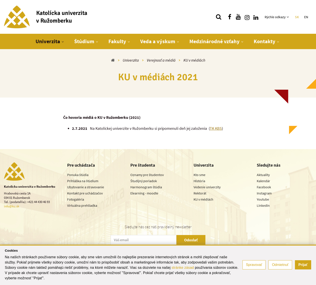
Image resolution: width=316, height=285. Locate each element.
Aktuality (263, 175)
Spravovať (254, 265)
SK (297, 17)
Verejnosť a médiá (161, 60)
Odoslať (191, 239)
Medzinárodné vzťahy (214, 41)
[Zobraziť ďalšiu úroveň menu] (288, 17)
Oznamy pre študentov (147, 175)
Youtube (263, 199)
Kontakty (264, 41)
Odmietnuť (280, 265)
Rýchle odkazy (275, 17)
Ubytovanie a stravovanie (85, 187)
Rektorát (200, 193)
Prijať (303, 265)
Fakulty (117, 41)
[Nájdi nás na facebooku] (229, 16)
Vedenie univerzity (207, 187)
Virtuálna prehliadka (82, 205)
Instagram (264, 193)
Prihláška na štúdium (82, 181)
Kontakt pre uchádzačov (85, 193)
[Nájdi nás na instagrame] (247, 16)
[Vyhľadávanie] (218, 16)
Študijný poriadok (143, 181)
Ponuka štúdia (77, 175)
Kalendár (263, 181)
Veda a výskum (157, 41)
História (199, 181)
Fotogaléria (75, 199)
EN (306, 17)
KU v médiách (194, 60)
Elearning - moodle (144, 193)
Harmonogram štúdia (146, 187)
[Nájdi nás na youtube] (238, 16)
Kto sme (199, 175)
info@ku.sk (11, 206)
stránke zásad (183, 267)
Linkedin (263, 205)
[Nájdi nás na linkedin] (255, 16)
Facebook (264, 187)
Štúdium (84, 41)
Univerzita (48, 41)
